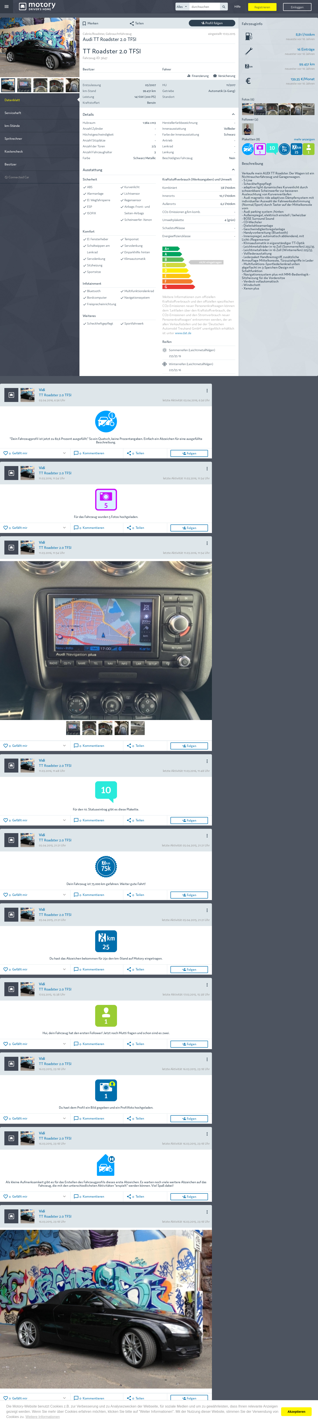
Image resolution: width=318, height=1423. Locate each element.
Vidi (42, 389)
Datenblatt (12, 100)
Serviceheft (13, 113)
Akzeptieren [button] (296, 1411)
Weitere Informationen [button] (43, 1417)
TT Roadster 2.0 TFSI (55, 394)
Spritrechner (13, 138)
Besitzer (10, 164)
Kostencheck (14, 151)
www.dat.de (183, 333)
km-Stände (12, 125)
